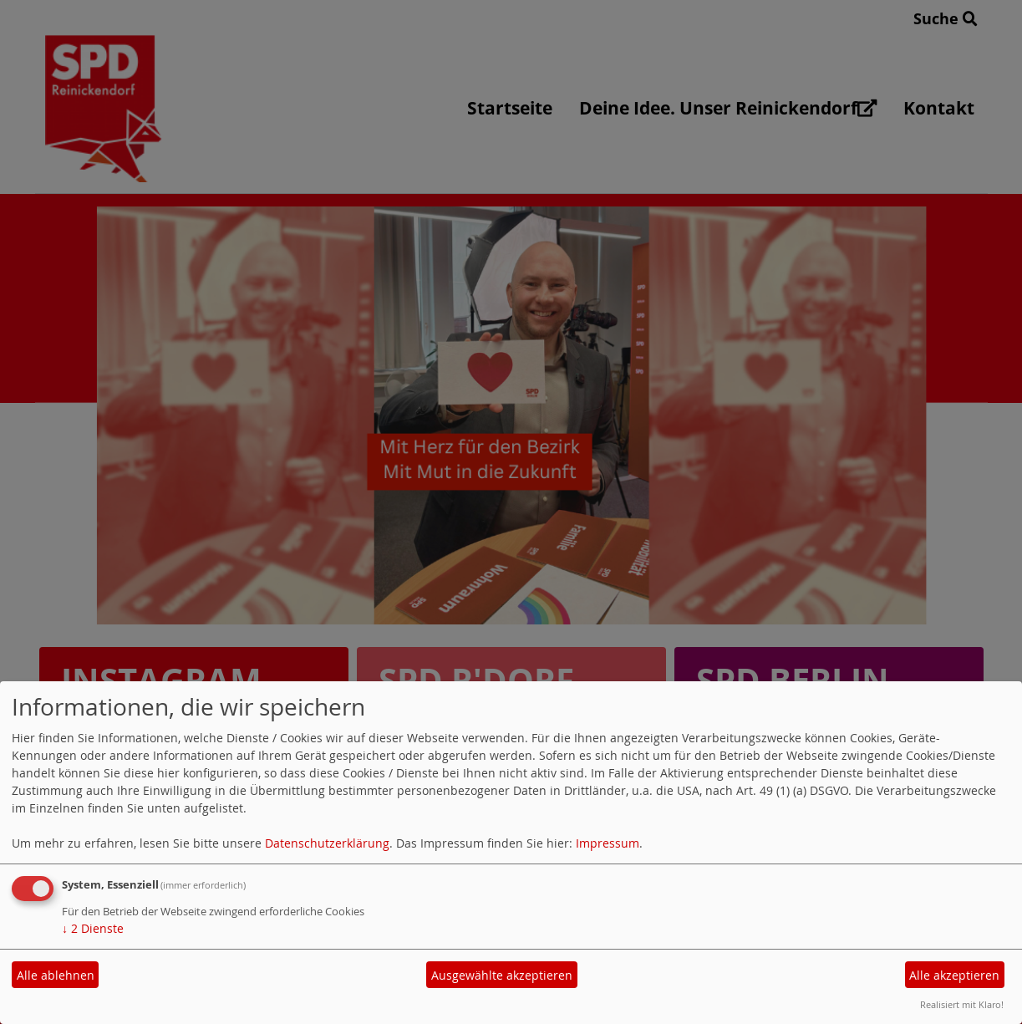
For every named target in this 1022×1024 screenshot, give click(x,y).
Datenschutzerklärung (327, 843)
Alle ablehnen (55, 975)
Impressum (607, 843)
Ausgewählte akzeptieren (501, 975)
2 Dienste (93, 928)
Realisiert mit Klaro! (962, 1004)
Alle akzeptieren (954, 975)
